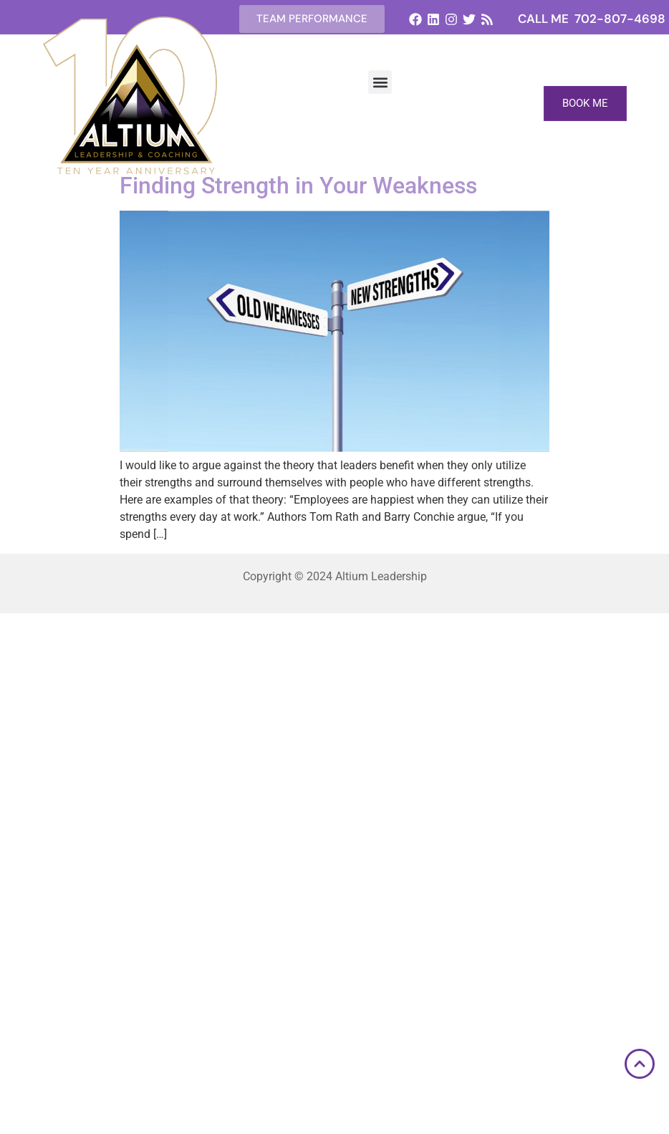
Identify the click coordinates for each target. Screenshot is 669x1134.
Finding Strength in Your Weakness (298, 185)
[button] (380, 82)
